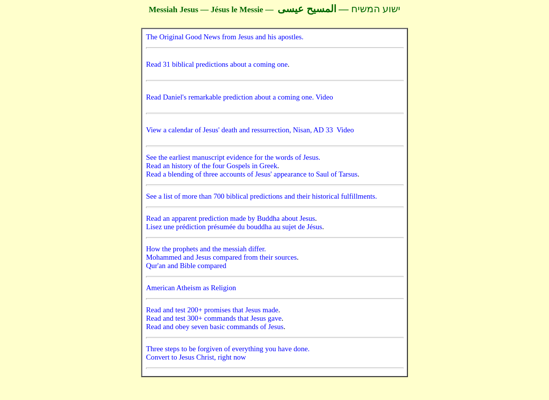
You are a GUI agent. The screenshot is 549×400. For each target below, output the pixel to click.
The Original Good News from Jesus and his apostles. (224, 37)
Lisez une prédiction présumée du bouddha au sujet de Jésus (234, 227)
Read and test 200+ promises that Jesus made (212, 310)
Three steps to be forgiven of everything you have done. (228, 349)
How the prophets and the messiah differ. (206, 249)
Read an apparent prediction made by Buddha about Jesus (230, 218)
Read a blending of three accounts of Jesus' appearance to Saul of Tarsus (252, 174)
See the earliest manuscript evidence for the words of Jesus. (233, 157)
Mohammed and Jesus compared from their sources (221, 257)
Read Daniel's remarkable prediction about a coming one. (231, 97)
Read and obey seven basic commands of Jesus (215, 327)
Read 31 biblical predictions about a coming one (216, 64)
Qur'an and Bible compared (186, 266)
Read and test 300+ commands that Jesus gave (214, 318)
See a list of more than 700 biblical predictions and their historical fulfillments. (261, 196)
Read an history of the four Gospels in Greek (211, 166)
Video (324, 97)
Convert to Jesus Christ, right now (196, 357)
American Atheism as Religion (191, 288)
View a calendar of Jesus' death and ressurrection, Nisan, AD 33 (241, 130)
